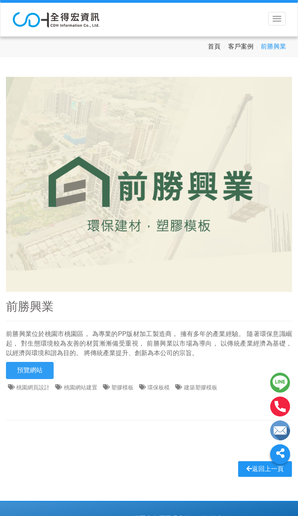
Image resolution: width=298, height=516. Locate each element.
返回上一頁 (265, 468)
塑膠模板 (122, 387)
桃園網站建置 (80, 387)
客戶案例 (240, 46)
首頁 (214, 46)
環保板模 (158, 387)
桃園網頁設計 (33, 387)
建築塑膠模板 (200, 387)
